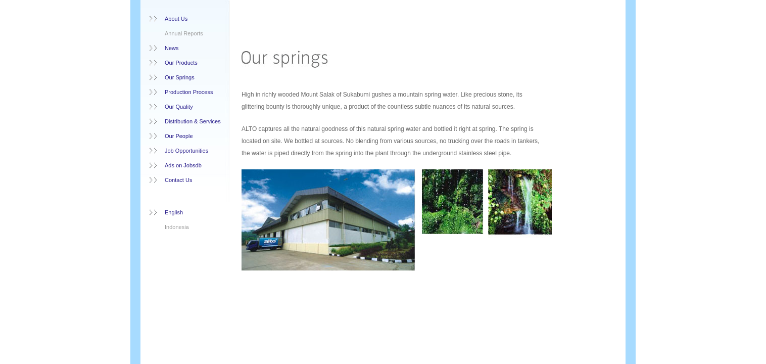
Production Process (189, 92)
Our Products (181, 63)
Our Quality (179, 107)
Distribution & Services (193, 121)
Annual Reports (184, 33)
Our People (179, 136)
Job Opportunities (186, 151)
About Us (176, 19)
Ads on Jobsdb (183, 165)
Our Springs (180, 77)
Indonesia (177, 227)
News (172, 48)
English (174, 212)
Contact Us (178, 180)
